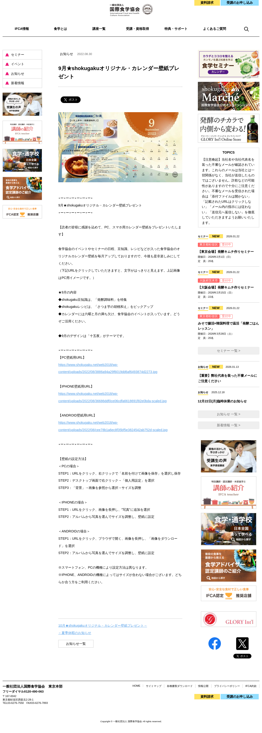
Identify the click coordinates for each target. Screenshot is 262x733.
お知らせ (17, 73)
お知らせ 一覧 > (228, 414)
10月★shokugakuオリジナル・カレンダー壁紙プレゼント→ (102, 625)
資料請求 (207, 2)
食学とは (60, 29)
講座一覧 (99, 29)
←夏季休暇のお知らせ (74, 633)
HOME (137, 685)
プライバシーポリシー (227, 686)
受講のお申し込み (240, 2)
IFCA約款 (250, 686)
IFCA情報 (22, 29)
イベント (17, 64)
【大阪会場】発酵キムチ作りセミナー (226, 287)
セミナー (17, 54)
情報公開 (203, 686)
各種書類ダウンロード (180, 686)
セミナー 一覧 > (228, 351)
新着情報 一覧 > (228, 425)
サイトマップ (153, 686)
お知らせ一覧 (76, 644)
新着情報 (17, 83)
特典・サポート (176, 29)
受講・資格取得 (137, 29)
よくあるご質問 (214, 29)
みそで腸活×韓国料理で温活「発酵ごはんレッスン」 (228, 325)
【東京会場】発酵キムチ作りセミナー (226, 252)
